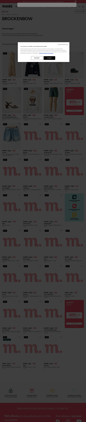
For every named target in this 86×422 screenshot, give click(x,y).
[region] (43, 52)
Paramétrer (37, 58)
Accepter (49, 58)
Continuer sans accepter (63, 44)
